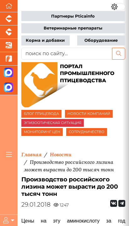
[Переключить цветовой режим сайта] (118, 6)
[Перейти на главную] (9, 6)
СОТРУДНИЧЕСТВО (87, 132)
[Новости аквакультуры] (9, 45)
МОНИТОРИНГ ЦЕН (42, 132)
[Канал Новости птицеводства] (9, 73)
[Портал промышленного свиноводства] (9, 18)
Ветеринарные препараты (73, 28)
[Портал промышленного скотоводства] (9, 32)
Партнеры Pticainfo (73, 16)
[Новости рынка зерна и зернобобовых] (9, 58)
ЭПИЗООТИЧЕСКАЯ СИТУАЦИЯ (52, 123)
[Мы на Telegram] (121, 203)
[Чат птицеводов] (9, 87)
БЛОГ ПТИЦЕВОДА (41, 113)
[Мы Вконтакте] (113, 203)
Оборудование (101, 40)
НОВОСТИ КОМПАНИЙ (88, 113)
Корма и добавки (45, 40)
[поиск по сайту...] (66, 54)
